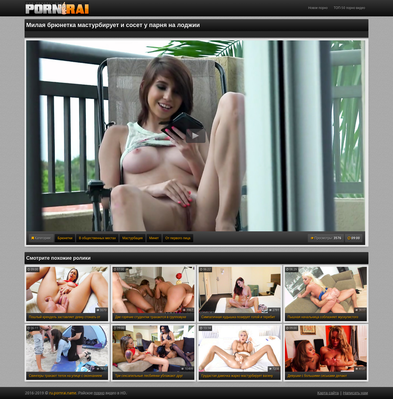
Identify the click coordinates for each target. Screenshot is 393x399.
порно (99, 393)
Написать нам (355, 393)
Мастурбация (132, 238)
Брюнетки (65, 238)
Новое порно (318, 8)
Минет (154, 238)
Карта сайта (328, 393)
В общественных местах (97, 238)
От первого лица (177, 238)
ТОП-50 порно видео (349, 8)
